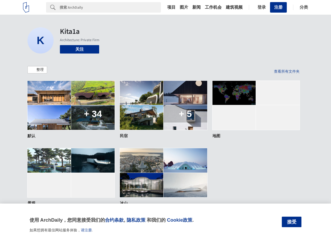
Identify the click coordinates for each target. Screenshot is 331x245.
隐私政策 (136, 220)
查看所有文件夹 (287, 71)
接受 (291, 222)
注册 (278, 7)
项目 (171, 7)
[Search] (110, 7)
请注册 (86, 230)
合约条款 (114, 220)
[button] (37, 69)
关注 (79, 49)
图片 (184, 7)
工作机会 (213, 7)
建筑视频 (234, 7)
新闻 (196, 7)
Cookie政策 (179, 220)
